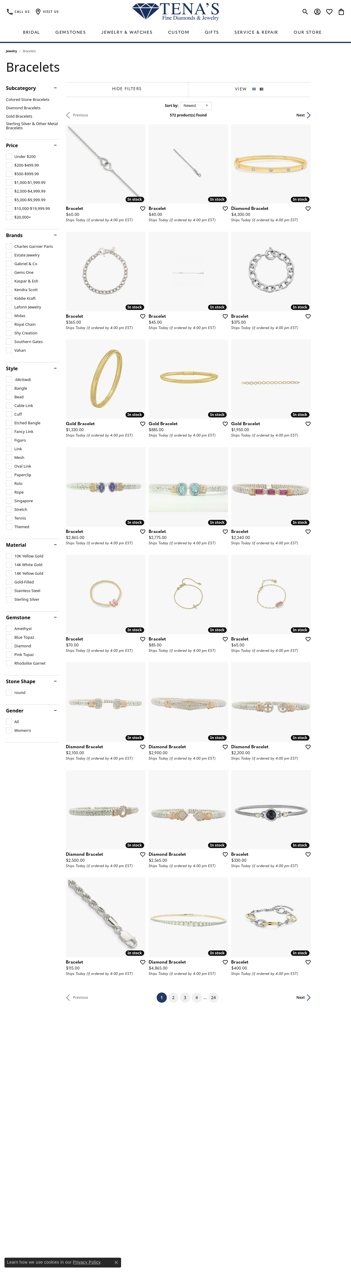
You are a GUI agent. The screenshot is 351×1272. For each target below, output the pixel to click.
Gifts (212, 32)
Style (12, 368)
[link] (18, 12)
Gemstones (70, 32)
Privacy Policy (86, 1262)
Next (335, 115)
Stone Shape (20, 681)
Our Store (308, 32)
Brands (14, 235)
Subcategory (21, 88)
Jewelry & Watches (126, 32)
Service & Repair (256, 32)
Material (16, 545)
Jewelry (11, 51)
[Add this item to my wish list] (152, 220)
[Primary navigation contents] (175, 33)
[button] (46, 12)
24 (230, 1088)
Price (12, 145)
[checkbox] (21, 156)
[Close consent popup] (116, 1262)
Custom (179, 32)
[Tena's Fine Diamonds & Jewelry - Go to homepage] (175, 12)
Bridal (31, 32)
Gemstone (18, 617)
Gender (14, 710)
